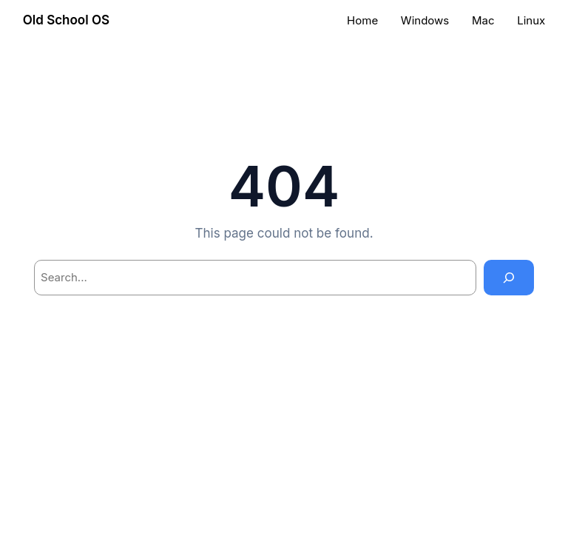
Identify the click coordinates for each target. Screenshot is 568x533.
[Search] (509, 277)
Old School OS (67, 20)
